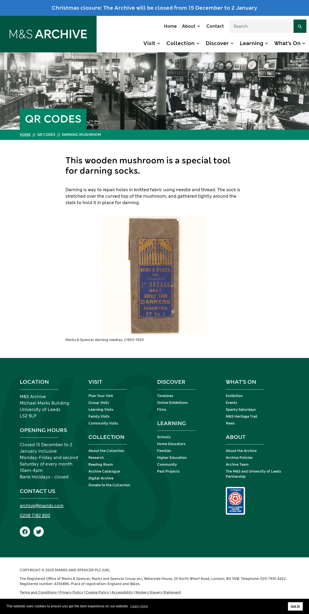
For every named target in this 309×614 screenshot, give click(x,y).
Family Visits (99, 416)
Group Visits (98, 402)
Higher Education (172, 457)
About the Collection (106, 451)
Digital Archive (101, 478)
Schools (164, 437)
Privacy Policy (71, 592)
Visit (149, 43)
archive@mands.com (42, 505)
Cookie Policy (97, 592)
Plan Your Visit (100, 396)
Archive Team (237, 464)
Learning (251, 43)
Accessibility (122, 592)
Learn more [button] (139, 606)
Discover (217, 43)
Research (96, 457)
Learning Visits (100, 409)
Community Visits (103, 423)
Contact (215, 26)
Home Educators (171, 444)
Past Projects (168, 471)
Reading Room (100, 464)
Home (170, 26)
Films (161, 409)
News (230, 423)
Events (231, 402)
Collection (180, 43)
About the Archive (241, 451)
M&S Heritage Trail (242, 416)
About (188, 26)
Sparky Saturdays (241, 409)
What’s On (287, 43)
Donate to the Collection (109, 485)
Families (164, 451)
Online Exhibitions (172, 402)
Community (167, 464)
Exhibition (234, 396)
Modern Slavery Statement (158, 592)
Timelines (165, 396)
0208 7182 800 (35, 515)
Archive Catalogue (104, 471)
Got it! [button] (295, 606)
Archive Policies (239, 457)
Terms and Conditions (38, 592)
